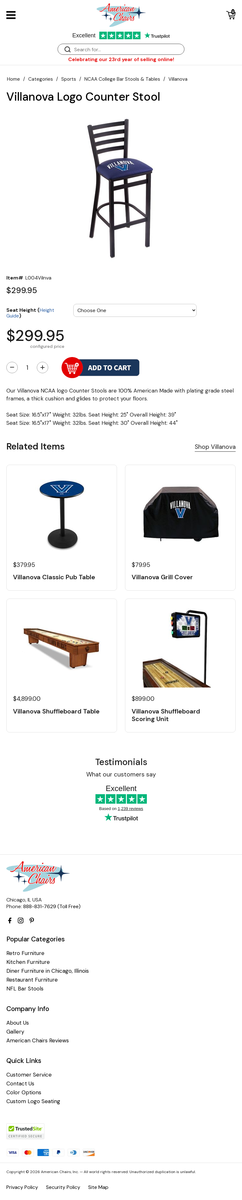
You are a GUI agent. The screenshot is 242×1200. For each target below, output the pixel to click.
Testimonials (121, 762)
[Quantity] (27, 367)
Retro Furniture (25, 953)
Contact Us (20, 1083)
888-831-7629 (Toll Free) (52, 906)
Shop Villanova (215, 447)
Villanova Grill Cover (162, 577)
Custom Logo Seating (33, 1101)
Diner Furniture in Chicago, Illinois (47, 971)
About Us (17, 1023)
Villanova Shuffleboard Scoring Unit (166, 715)
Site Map (98, 1187)
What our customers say (121, 774)
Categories (40, 79)
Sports (68, 79)
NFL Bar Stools (24, 988)
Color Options (23, 1092)
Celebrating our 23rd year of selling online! (121, 59)
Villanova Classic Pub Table (54, 577)
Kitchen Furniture (28, 962)
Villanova (177, 79)
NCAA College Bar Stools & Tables (122, 79)
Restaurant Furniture (32, 980)
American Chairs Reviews (37, 1040)
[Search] (127, 49)
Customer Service (29, 1074)
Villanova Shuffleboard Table (56, 711)
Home (13, 79)
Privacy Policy (22, 1187)
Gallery (15, 1031)
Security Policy (63, 1187)
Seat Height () (30, 312)
